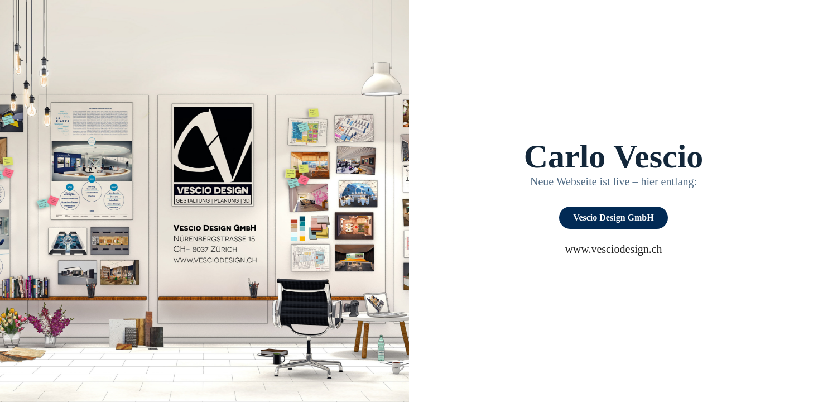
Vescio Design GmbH (613, 217)
